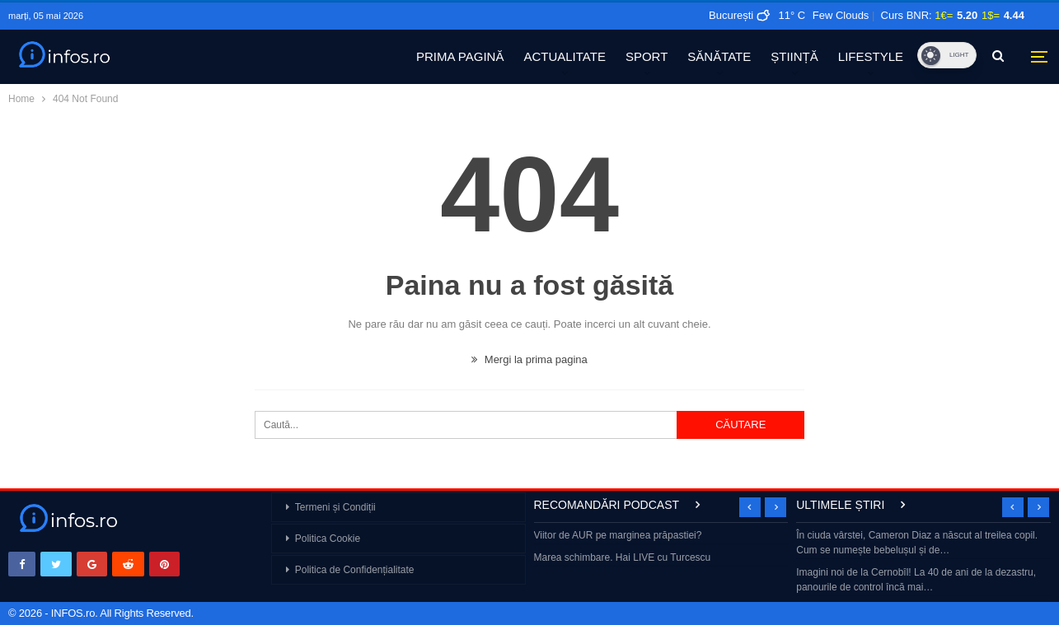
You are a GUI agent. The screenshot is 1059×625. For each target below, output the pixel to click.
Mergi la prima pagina (529, 359)
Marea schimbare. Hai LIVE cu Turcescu (622, 557)
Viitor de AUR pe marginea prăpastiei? (618, 535)
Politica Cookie (327, 538)
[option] (661, 548)
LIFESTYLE (870, 56)
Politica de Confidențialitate (355, 570)
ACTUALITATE (564, 56)
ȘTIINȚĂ (794, 56)
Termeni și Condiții (335, 507)
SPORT (647, 56)
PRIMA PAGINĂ (460, 56)
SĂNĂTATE (719, 56)
